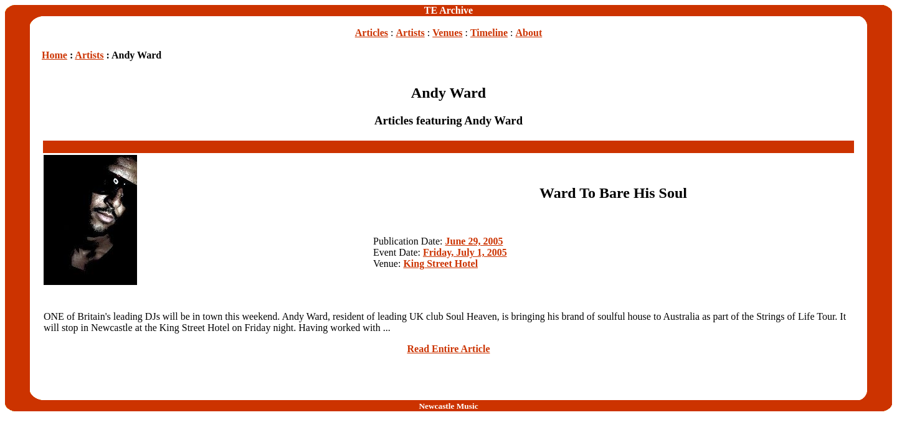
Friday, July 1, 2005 (465, 252)
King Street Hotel (440, 263)
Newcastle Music (448, 406)
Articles (371, 32)
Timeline (489, 32)
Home (54, 55)
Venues (447, 32)
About (529, 32)
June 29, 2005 (474, 241)
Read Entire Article (448, 348)
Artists (410, 32)
